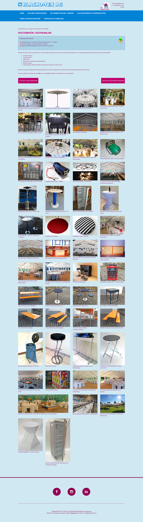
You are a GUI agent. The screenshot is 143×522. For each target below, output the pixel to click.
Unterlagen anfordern (113, 81)
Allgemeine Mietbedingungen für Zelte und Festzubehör (36, 45)
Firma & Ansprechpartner (30, 19)
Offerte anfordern (28, 81)
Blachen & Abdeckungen (37, 13)
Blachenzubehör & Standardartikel (91, 13)
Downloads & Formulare (53, 19)
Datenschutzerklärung (76, 511)
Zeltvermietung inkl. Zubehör (62, 13)
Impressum (87, 511)
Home (22, 13)
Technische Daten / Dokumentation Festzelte (33, 44)
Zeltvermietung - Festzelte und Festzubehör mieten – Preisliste (39, 42)
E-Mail (122, 7)
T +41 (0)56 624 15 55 (117, 5)
